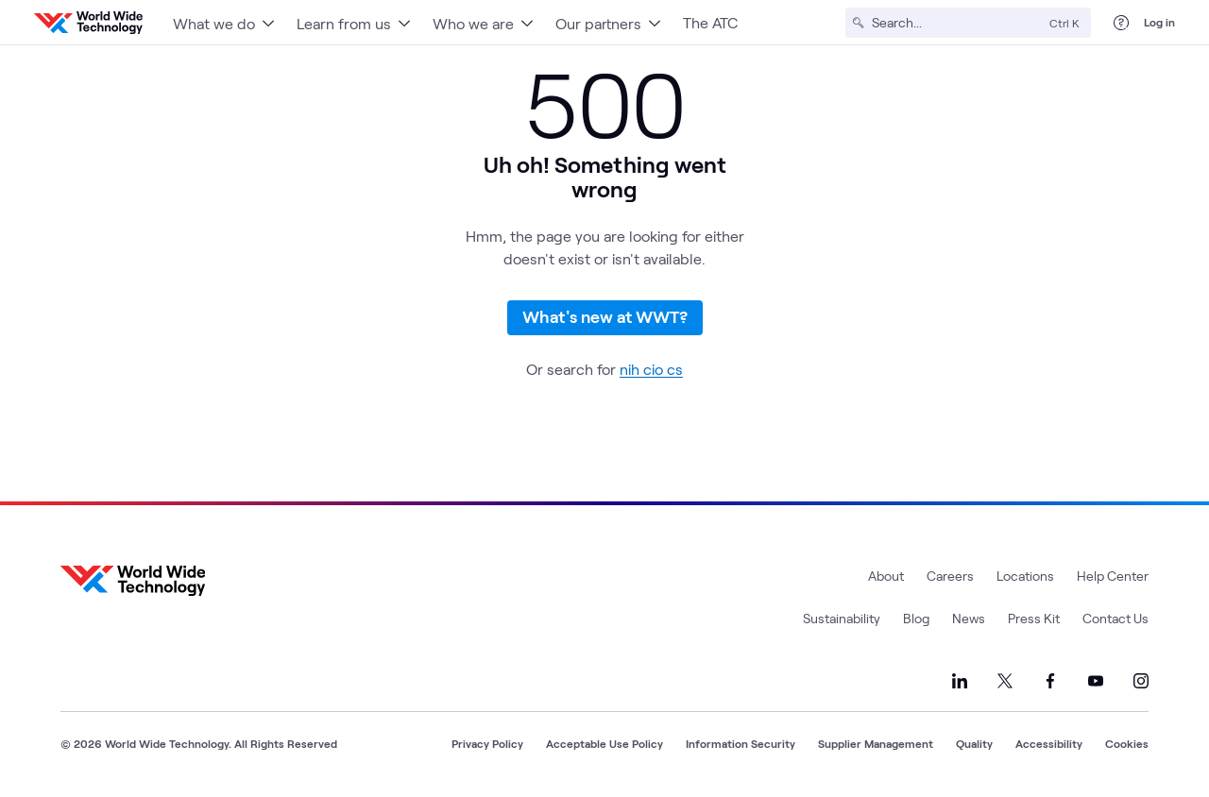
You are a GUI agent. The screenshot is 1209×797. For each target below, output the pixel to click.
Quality (974, 743)
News (968, 618)
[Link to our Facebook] (1050, 680)
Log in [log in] (1159, 21)
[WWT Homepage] (88, 22)
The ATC (710, 22)
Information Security (740, 743)
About (886, 576)
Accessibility (1048, 743)
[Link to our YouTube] (1095, 680)
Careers (950, 576)
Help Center (1113, 576)
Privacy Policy (487, 743)
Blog (916, 618)
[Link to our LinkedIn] (959, 680)
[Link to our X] (1005, 680)
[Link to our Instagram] (1141, 680)
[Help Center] (1121, 22)
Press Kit (1034, 618)
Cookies (1127, 743)
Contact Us (1115, 618)
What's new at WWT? (605, 316)
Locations (1025, 576)
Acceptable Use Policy (604, 743)
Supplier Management (875, 743)
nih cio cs (651, 369)
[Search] (956, 23)
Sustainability (841, 618)
